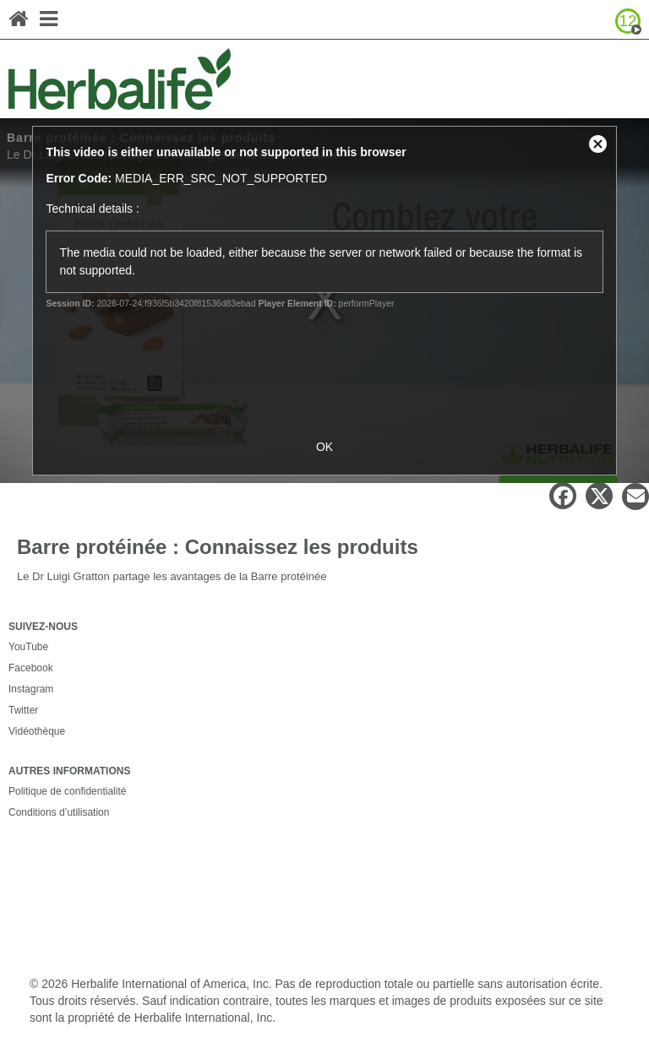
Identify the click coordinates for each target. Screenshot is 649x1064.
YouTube (28, 647)
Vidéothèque (36, 731)
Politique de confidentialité (67, 791)
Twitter (23, 710)
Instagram (30, 689)
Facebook (30, 668)
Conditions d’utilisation (58, 812)
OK (324, 446)
